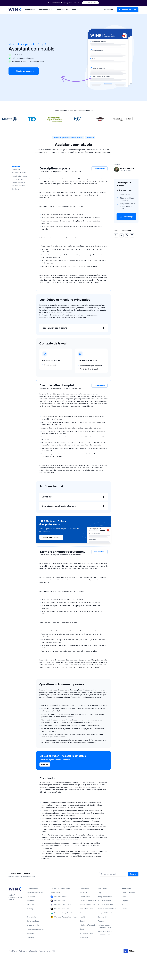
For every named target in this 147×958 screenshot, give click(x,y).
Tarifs (73, 10)
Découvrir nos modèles (51, 537)
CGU (53, 951)
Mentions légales (44, 951)
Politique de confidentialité (28, 951)
